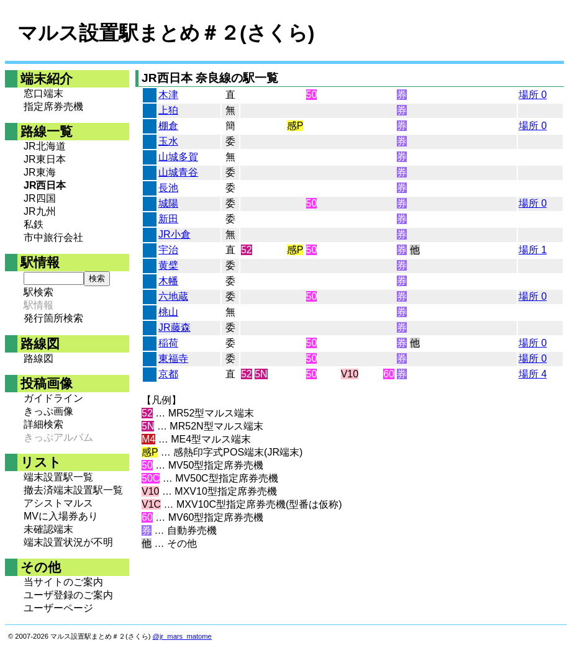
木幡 (168, 281)
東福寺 (173, 358)
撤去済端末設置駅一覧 (73, 490)
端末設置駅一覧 (58, 477)
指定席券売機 (53, 106)
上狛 (168, 110)
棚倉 (168, 125)
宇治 (168, 250)
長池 (168, 187)
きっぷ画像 (48, 411)
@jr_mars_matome (182, 636)
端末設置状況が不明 (68, 542)
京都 (168, 374)
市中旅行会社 (53, 237)
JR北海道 (45, 146)
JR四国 (40, 198)
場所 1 (533, 250)
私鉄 (33, 224)
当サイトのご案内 (63, 582)
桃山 (168, 312)
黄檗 (168, 265)
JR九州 (40, 211)
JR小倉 (174, 234)
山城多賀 (178, 156)
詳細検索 (43, 424)
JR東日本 (45, 159)
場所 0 (533, 94)
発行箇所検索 (53, 318)
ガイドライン (53, 398)
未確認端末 (48, 529)
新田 (168, 219)
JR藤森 (174, 327)
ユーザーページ (58, 608)
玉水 (168, 141)
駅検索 (38, 292)
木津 (168, 94)
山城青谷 (178, 172)
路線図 (38, 358)
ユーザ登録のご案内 (68, 595)
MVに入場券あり (61, 516)
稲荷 (168, 343)
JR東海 (40, 172)
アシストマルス (58, 503)
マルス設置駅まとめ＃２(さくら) (165, 33)
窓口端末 (43, 93)
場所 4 (533, 374)
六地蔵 (173, 296)
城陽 (168, 203)
